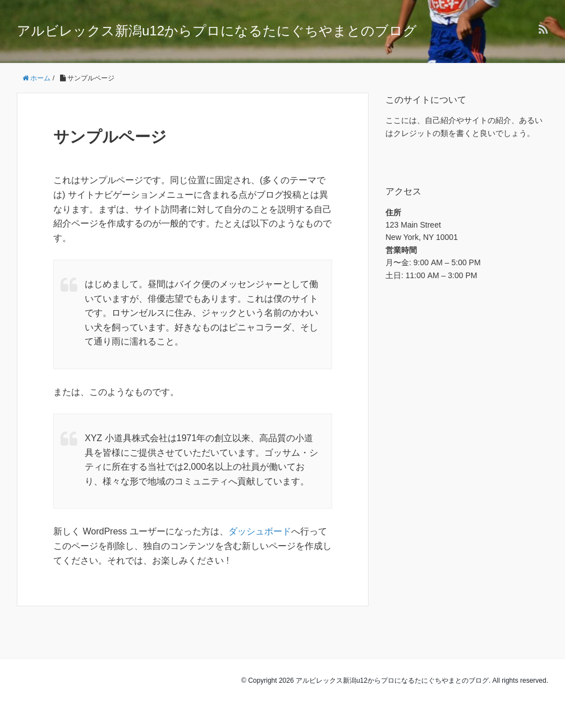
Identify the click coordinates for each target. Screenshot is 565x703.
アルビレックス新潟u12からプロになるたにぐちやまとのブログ (217, 30)
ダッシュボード (259, 531)
